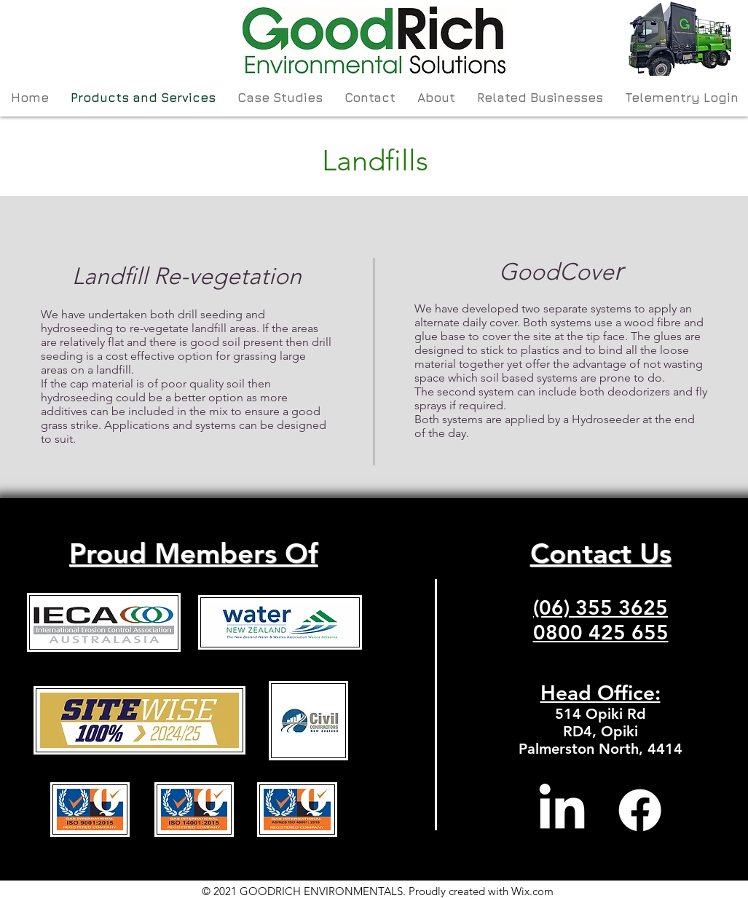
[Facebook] (640, 810)
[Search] (716, 58)
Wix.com (532, 891)
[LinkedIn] (562, 810)
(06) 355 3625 (600, 607)
